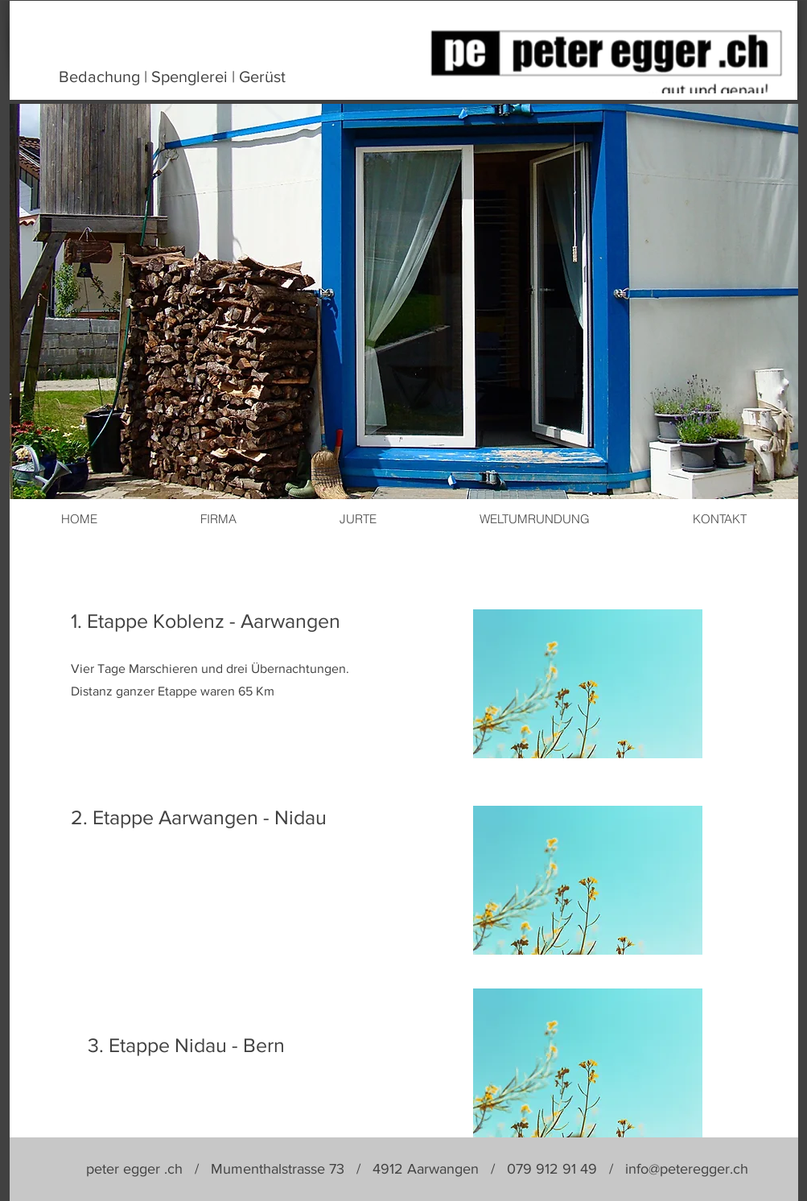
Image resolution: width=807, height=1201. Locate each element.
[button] (587, 683)
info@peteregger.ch (686, 1169)
